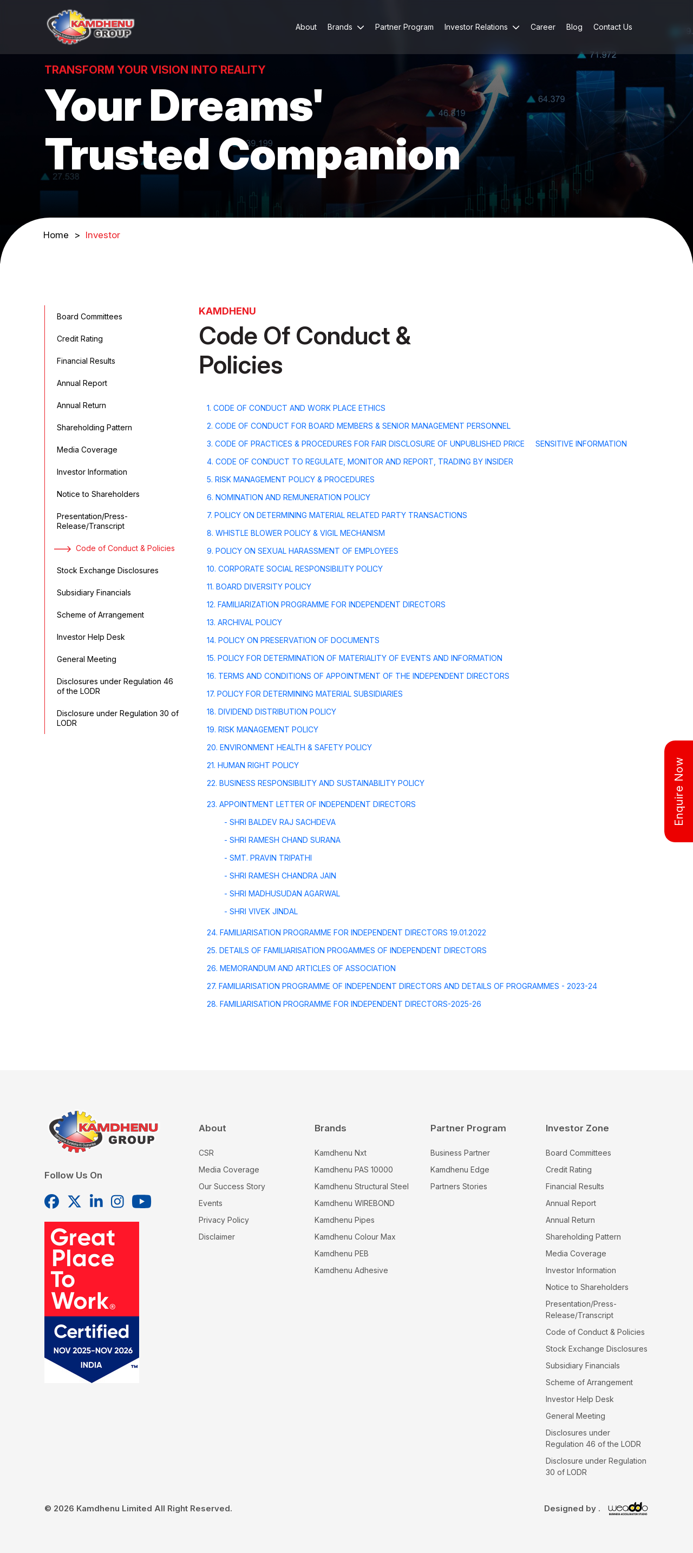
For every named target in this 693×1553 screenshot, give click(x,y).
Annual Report (80, 383)
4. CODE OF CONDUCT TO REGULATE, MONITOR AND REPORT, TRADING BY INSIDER (360, 461)
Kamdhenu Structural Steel (362, 1186)
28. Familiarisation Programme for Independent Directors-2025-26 (344, 1003)
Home (61, 235)
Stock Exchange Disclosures (106, 570)
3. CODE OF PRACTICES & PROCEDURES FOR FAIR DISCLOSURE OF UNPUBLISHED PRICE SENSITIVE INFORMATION (417, 443)
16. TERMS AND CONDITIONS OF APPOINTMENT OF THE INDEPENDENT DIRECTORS (358, 675)
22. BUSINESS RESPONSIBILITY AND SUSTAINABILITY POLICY (315, 783)
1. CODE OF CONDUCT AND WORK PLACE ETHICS (296, 407)
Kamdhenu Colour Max (355, 1236)
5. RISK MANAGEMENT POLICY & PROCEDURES (291, 479)
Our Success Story (232, 1186)
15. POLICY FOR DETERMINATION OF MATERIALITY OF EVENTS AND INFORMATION (354, 658)
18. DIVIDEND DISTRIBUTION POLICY (271, 711)
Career (543, 26)
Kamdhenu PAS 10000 (354, 1169)
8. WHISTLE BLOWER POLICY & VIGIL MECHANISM (296, 533)
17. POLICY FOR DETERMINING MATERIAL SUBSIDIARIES (305, 693)
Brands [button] (346, 26)
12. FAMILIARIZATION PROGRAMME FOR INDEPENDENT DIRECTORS (326, 604)
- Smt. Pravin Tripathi (268, 857)
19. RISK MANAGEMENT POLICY (262, 729)
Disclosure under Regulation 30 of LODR (116, 718)
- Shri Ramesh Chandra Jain (280, 875)
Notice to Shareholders (97, 494)
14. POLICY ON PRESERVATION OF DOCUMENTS (293, 640)
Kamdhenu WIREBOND (355, 1203)
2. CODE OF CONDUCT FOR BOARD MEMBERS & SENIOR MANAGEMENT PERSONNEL (359, 425)
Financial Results (84, 360)
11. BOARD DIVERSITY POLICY (259, 586)
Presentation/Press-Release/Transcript (91, 521)
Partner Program (404, 26)
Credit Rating (78, 338)
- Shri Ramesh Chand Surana (282, 839)
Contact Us (612, 26)
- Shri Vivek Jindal (261, 911)
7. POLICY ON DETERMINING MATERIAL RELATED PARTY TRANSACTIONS (337, 515)
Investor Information (90, 471)
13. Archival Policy (244, 622)
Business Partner (460, 1152)
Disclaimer (217, 1236)
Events (211, 1203)
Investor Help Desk (89, 636)
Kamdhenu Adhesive (351, 1270)
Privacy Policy (224, 1219)
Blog (574, 26)
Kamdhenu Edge (459, 1169)
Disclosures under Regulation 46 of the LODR (113, 686)
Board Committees (88, 316)
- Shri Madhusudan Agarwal (282, 893)
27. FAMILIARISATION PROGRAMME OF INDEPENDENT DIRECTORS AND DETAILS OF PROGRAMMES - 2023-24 (402, 986)
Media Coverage (85, 449)
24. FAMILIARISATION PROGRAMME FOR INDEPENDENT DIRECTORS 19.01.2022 (346, 932)
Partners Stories (458, 1186)
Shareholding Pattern (93, 427)
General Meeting (85, 659)
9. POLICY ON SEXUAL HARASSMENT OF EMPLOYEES (302, 550)
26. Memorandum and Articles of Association (301, 968)
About (306, 26)
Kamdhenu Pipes (345, 1219)
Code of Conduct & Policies (114, 548)
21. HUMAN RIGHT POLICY (253, 765)
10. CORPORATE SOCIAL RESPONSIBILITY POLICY (295, 568)
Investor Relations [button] (482, 26)
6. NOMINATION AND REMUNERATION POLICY (288, 497)
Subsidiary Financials (92, 592)
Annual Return (80, 405)
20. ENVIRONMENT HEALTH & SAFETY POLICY (289, 747)
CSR (206, 1152)
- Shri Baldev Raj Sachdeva (280, 822)
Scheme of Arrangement (99, 614)
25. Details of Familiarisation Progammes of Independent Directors (347, 950)
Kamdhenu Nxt (341, 1152)
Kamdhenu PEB (342, 1253)
